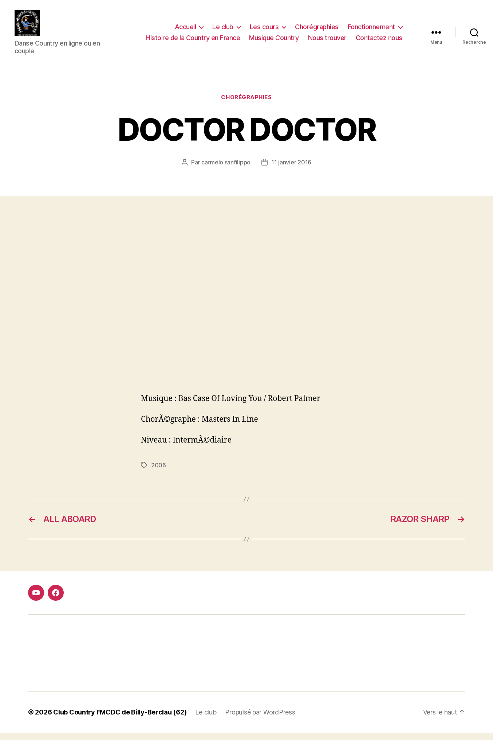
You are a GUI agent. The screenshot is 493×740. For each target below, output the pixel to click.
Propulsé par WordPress (260, 719)
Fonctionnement (371, 30)
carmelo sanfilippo (226, 169)
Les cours (264, 30)
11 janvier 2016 (291, 169)
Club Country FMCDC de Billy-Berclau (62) (119, 719)
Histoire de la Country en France (193, 41)
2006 (158, 472)
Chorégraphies (317, 30)
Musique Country (274, 41)
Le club (222, 30)
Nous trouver (327, 41)
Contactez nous (379, 41)
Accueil (185, 30)
